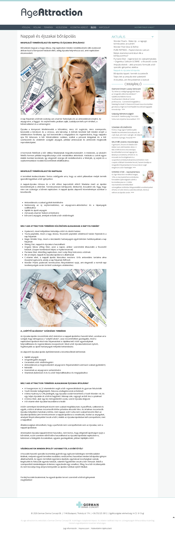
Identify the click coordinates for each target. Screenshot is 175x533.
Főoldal (26, 27)
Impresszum (84, 528)
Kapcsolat (104, 27)
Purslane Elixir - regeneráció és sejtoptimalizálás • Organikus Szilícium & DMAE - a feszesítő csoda (135, 60)
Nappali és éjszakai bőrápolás (127, 70)
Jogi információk (70, 528)
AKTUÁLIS (118, 37)
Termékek (48, 27)
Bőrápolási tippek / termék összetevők (131, 73)
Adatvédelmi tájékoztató (101, 528)
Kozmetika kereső (79, 27)
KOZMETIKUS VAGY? (145, 27)
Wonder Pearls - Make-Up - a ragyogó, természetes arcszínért (130, 42)
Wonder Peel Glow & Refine (126, 46)
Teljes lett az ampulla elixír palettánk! (130, 76)
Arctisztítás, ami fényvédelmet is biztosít (131, 79)
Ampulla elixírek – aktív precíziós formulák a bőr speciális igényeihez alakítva (134, 65)
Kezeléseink (61, 27)
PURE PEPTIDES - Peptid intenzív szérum (131, 50)
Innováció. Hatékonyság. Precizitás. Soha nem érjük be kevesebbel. (133, 116)
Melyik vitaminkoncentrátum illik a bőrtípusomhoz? (128, 54)
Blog (93, 27)
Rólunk (37, 27)
